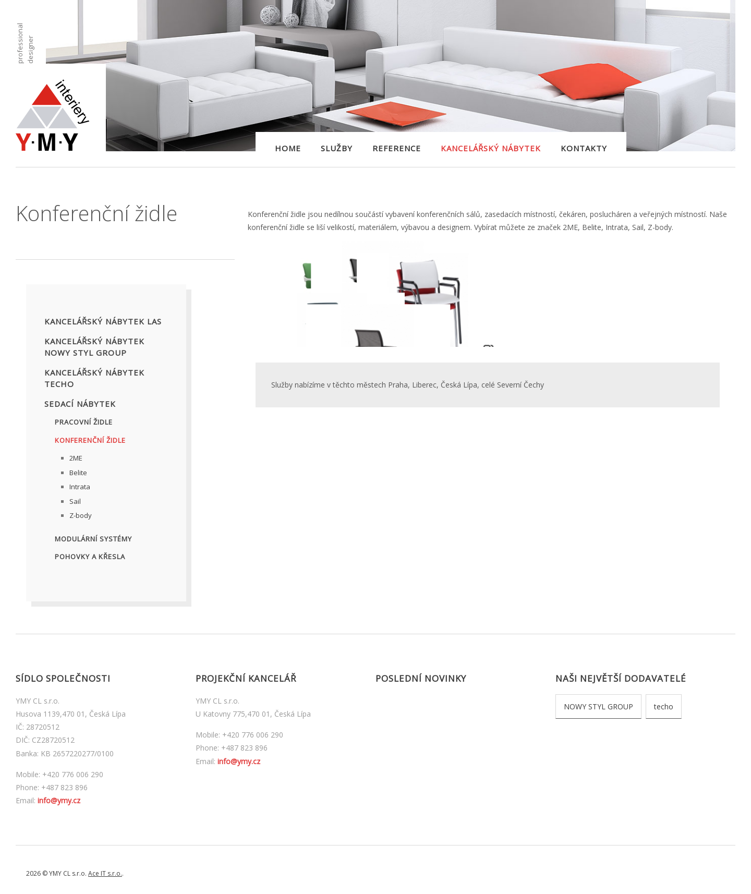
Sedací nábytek (80, 403)
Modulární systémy (93, 538)
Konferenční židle (90, 440)
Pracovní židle (84, 422)
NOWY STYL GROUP (598, 706)
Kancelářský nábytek (491, 148)
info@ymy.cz (59, 800)
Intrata (79, 486)
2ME (75, 458)
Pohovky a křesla (90, 556)
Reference (396, 148)
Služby (337, 148)
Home (288, 148)
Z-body (80, 515)
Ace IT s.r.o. (105, 873)
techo (663, 706)
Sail (75, 501)
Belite (78, 472)
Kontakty (584, 148)
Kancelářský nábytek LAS (103, 321)
